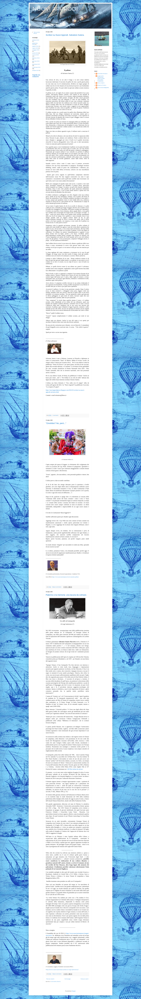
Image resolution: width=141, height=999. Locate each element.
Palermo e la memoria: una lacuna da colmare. (66, 595)
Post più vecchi (84, 979)
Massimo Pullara (101, 85)
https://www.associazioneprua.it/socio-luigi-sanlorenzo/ (62, 969)
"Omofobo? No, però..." (56, 423)
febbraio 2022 (36, 58)
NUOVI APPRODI (55, 9)
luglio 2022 (35, 48)
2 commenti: (56, 415)
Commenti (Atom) (56, 981)
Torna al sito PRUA (37, 32)
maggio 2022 (35, 50)
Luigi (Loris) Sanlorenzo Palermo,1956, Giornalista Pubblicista (101, 78)
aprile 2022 (35, 53)
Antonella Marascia (102, 73)
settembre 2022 (35, 43)
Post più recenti (50, 979)
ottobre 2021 (35, 70)
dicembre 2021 (36, 64)
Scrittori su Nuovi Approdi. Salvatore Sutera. (65, 35)
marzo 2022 (35, 54)
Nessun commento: (57, 587)
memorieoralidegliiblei (103, 88)
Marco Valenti (100, 83)
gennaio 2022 (35, 61)
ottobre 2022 (35, 40)
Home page (67, 979)
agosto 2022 (35, 46)
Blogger (74, 991)
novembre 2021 (36, 67)
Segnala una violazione (36, 76)
